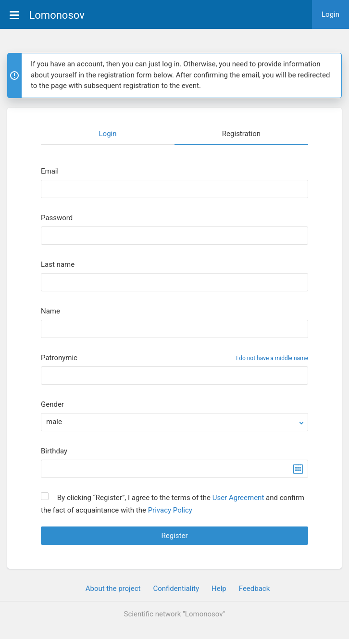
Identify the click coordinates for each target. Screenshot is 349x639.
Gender (52, 404)
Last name (58, 264)
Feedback (254, 588)
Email (50, 171)
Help (219, 588)
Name (50, 311)
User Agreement (238, 497)
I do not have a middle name (272, 358)
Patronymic (59, 358)
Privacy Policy (170, 510)
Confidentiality (176, 588)
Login (330, 14)
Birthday (54, 451)
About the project (113, 588)
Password (57, 218)
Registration (241, 133)
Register (175, 535)
